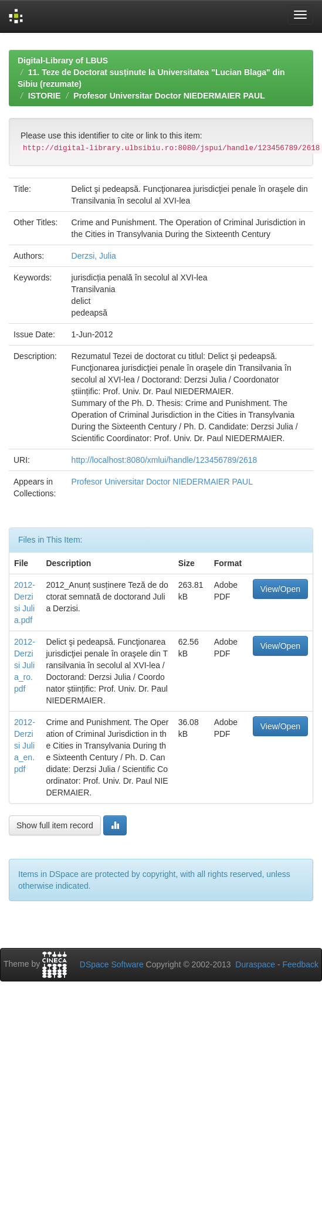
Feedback (300, 964)
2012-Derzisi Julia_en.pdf (24, 745)
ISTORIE (44, 95)
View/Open (280, 589)
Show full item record (54, 825)
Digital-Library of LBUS (63, 60)
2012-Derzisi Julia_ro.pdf (24, 665)
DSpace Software (112, 964)
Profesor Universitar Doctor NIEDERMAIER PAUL (169, 95)
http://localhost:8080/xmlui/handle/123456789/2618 (164, 460)
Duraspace (255, 964)
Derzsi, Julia (94, 255)
